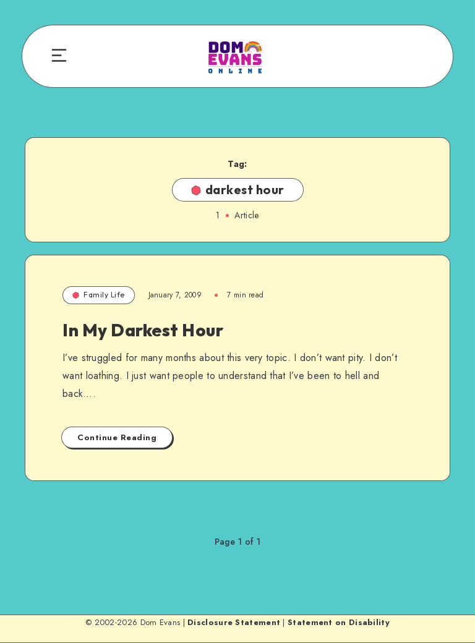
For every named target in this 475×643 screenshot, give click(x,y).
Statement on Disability (339, 622)
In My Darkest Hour (142, 330)
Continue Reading (116, 437)
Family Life (98, 294)
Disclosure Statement (233, 622)
